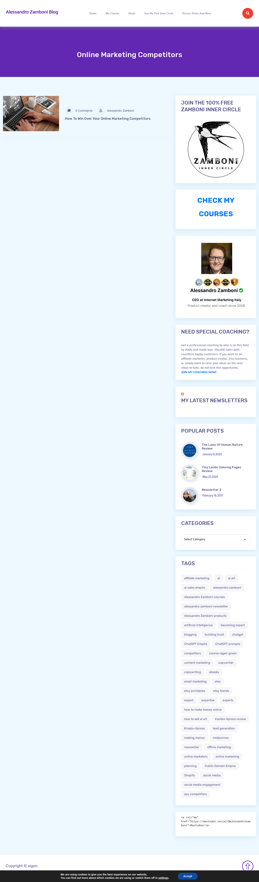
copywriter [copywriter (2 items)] (225, 662)
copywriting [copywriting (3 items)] (192, 672)
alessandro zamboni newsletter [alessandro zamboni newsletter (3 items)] (206, 606)
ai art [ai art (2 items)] (231, 578)
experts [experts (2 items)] (228, 700)
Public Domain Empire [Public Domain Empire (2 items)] (220, 766)
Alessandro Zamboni (115, 110)
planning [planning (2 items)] (190, 766)
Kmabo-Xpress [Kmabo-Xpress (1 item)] (194, 728)
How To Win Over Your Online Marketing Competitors (108, 119)
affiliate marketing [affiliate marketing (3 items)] (196, 578)
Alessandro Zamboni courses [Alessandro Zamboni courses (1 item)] (204, 597)
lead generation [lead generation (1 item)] (224, 728)
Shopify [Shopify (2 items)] (189, 775)
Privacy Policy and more (196, 13)
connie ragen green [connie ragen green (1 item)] (223, 653)
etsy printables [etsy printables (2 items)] (194, 691)
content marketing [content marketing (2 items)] (197, 662)
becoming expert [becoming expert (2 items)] (233, 625)
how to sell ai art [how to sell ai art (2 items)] (195, 719)
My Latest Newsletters (214, 400)
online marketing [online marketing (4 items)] (227, 756)
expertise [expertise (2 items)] (208, 700)
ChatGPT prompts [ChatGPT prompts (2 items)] (227, 644)
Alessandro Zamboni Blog (32, 11)
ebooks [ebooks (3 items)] (214, 672)
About (131, 13)
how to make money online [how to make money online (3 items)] (203, 709)
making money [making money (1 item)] (194, 738)
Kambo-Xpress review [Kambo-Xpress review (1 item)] (230, 719)
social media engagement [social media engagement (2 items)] (202, 784)
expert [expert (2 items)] (188, 700)
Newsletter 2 (211, 490)
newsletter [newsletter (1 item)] (191, 747)
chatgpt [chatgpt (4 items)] (237, 634)
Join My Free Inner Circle (158, 13)
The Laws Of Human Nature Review (222, 446)
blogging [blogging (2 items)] (190, 634)
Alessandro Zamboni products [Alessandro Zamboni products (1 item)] (205, 616)
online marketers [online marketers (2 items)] (196, 756)
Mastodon (7, 879)
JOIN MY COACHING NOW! (198, 372)
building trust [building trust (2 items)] (214, 634)
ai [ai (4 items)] (219, 578)
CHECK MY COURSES (215, 207)
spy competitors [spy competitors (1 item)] (195, 794)
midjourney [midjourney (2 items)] (221, 738)
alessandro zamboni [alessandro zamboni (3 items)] (227, 587)
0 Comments (78, 110)
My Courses (112, 13)
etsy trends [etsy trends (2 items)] (221, 691)
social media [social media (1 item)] (212, 775)
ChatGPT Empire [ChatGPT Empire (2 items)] (195, 644)
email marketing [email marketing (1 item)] (195, 681)
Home (93, 13)
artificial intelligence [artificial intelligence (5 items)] (198, 625)
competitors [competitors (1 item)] (192, 653)
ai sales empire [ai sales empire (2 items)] (194, 587)
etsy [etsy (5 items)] (218, 681)
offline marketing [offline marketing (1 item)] (219, 747)
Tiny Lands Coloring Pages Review (221, 469)
